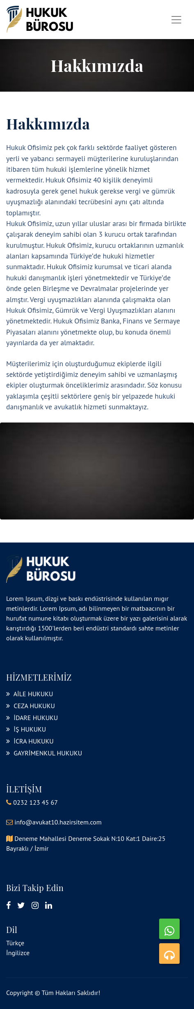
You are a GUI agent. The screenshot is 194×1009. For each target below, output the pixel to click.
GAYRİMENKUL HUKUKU (44, 753)
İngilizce (18, 953)
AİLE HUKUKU (29, 694)
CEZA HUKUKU (30, 706)
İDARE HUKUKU (32, 717)
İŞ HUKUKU (26, 729)
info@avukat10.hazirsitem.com (58, 822)
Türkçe (15, 943)
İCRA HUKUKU (30, 741)
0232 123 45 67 (35, 802)
